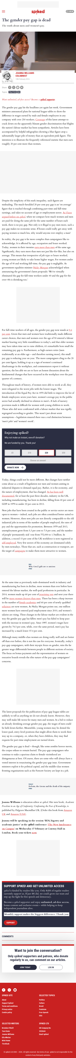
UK (19, 92)
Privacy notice (7, 1009)
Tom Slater (6, 1031)
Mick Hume (6, 1041)
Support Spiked (7, 1003)
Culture (42, 1003)
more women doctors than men (25, 598)
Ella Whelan (6, 1037)
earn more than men (45, 247)
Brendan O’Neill (8, 1028)
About (4, 1000)
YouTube (15, 990)
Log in (69, 11)
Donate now (13, 467)
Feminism (42, 1009)
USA (40, 1016)
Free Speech (43, 1012)
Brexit (41, 1006)
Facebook (3, 990)
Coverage (40, 119)
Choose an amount (38, 460)
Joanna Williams (8, 1034)
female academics (27, 602)
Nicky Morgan (40, 267)
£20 (46, 453)
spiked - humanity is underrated (38, 12)
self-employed (9, 542)
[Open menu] (3, 11)
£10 (29, 453)
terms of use (44, 1052)
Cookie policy (7, 1012)
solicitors (6, 606)
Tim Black (5, 1044)
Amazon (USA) (18, 814)
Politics (12, 92)
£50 (63, 453)
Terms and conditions (10, 1006)
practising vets (46, 594)
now (34, 832)
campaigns (20, 550)
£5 (12, 453)
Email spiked (44, 1034)
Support (10, 923)
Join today (25, 967)
